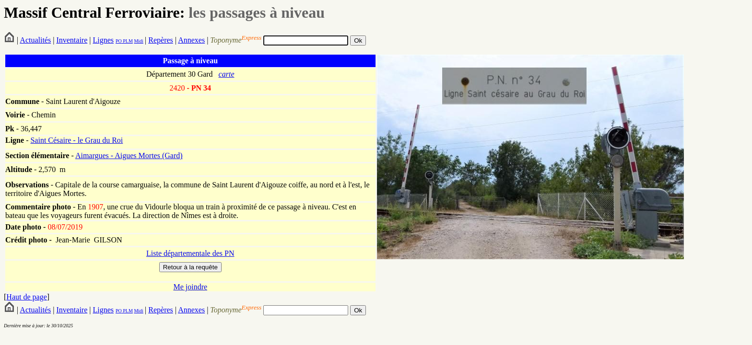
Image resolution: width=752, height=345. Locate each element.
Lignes (103, 40)
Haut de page (26, 297)
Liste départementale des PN (190, 253)
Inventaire (71, 40)
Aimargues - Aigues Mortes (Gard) (129, 155)
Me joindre (190, 287)
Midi (138, 41)
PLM (127, 41)
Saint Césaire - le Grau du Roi (76, 140)
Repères (160, 40)
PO (119, 41)
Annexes (191, 40)
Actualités (35, 40)
